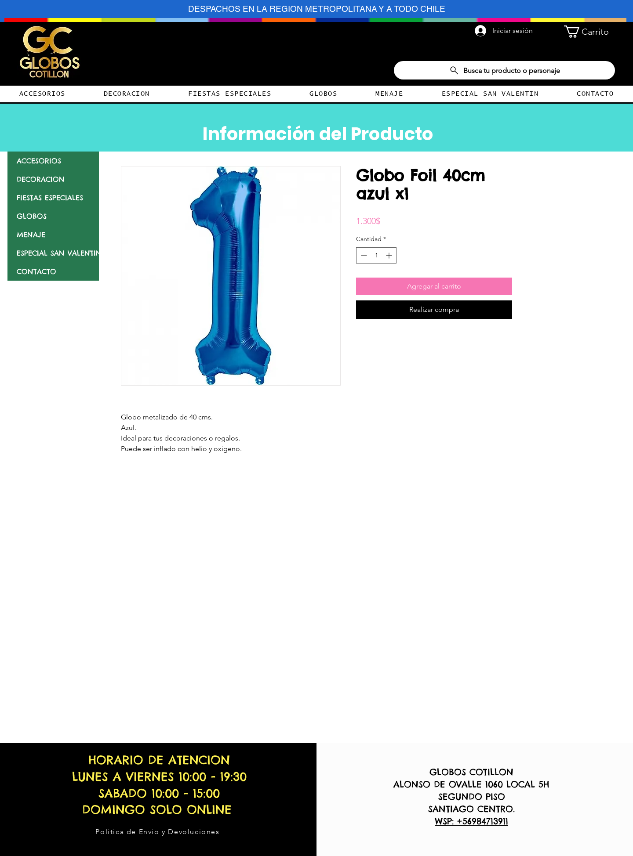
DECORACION (41, 179)
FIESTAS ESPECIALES (50, 197)
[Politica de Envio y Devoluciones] (158, 831)
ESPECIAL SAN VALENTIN (58, 253)
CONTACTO (36, 271)
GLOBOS (32, 216)
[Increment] (389, 255)
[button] (589, 31)
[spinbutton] (376, 255)
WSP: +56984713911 (471, 821)
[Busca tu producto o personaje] (504, 70)
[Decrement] (362, 255)
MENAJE (31, 234)
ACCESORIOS (39, 160)
